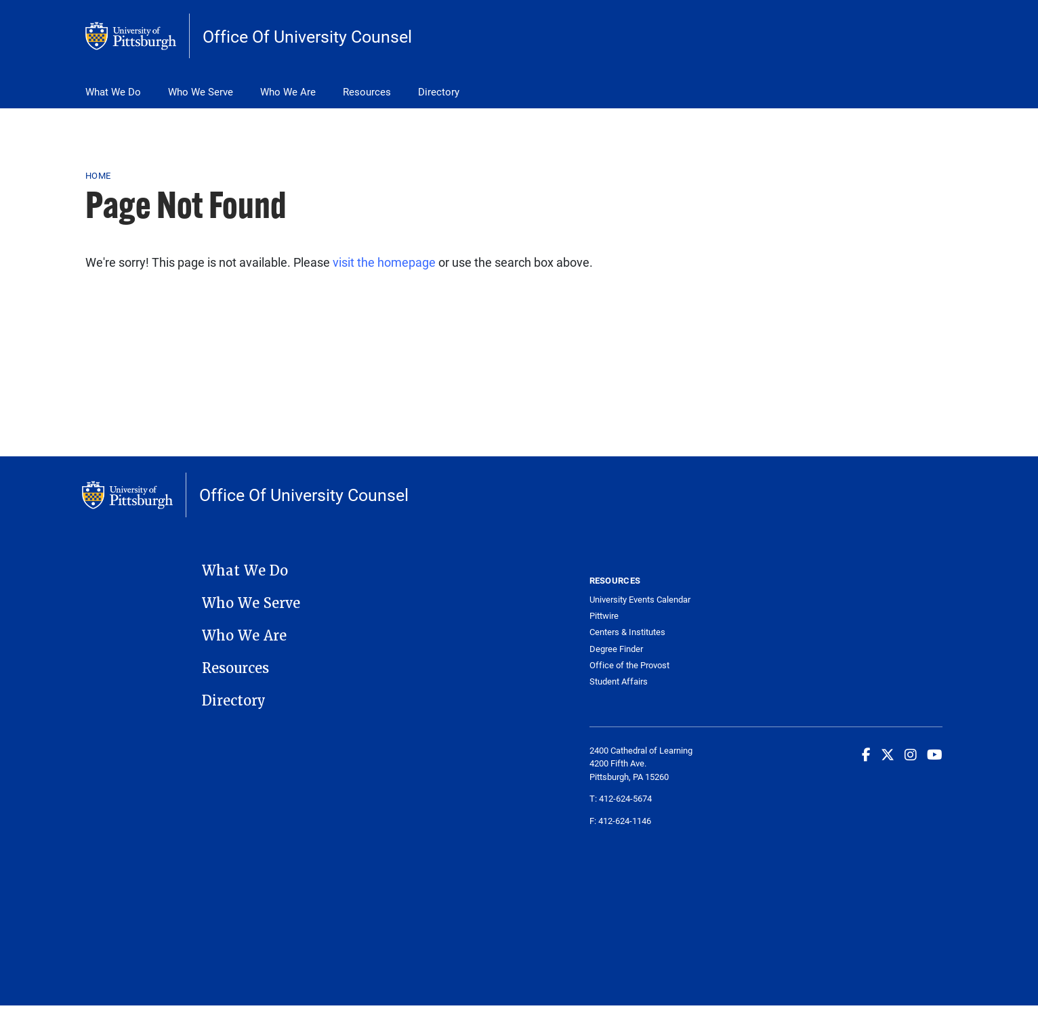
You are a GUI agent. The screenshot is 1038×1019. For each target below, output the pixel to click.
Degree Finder (616, 649)
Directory (438, 91)
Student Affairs (618, 681)
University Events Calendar (639, 599)
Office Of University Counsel (307, 36)
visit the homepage (384, 262)
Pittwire (604, 616)
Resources (367, 91)
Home (97, 175)
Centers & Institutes (627, 632)
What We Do (113, 91)
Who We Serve (200, 91)
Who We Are (288, 91)
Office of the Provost (629, 665)
